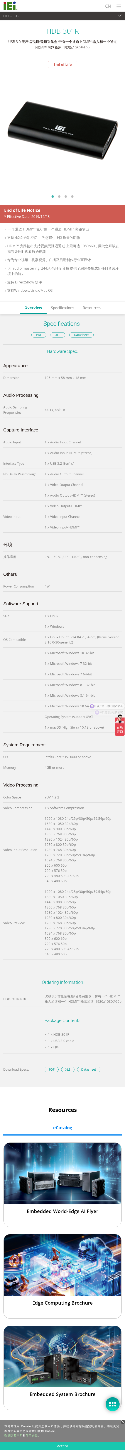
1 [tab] (53, 196)
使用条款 (32, 1435)
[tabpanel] (62, 130)
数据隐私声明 (13, 1435)
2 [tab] (59, 196)
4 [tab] (72, 196)
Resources (92, 307)
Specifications (62, 307)
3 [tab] (66, 196)
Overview (33, 307)
